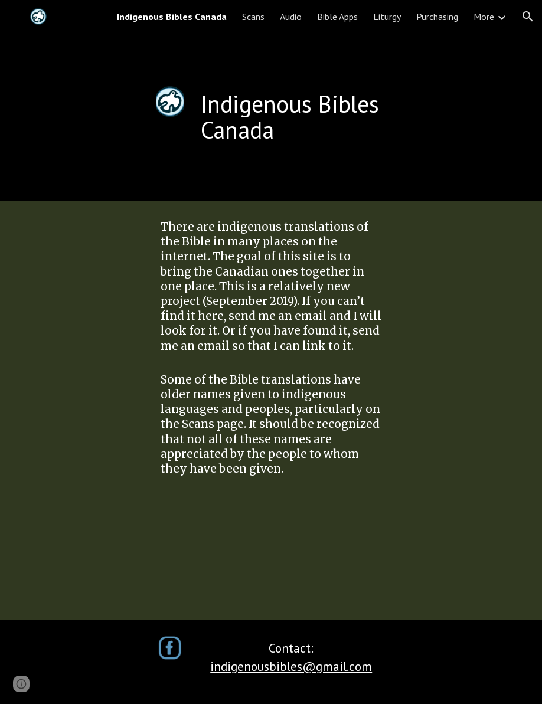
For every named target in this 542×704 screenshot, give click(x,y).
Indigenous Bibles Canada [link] (172, 16)
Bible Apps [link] (337, 16)
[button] (528, 16)
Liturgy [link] (387, 16)
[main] (311, 117)
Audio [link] (291, 16)
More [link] (484, 16)
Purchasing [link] (437, 16)
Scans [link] (253, 16)
